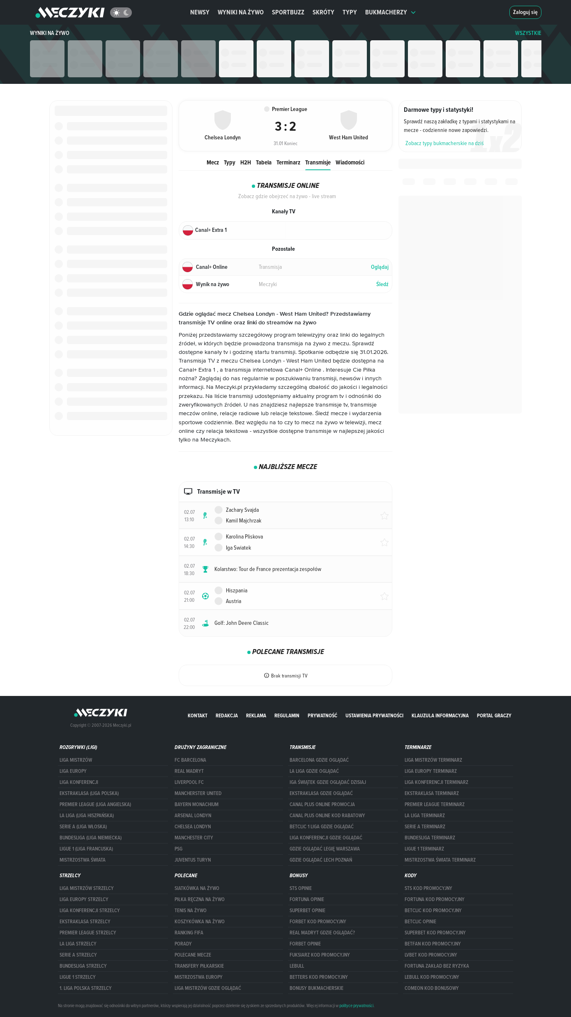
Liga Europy (73, 771)
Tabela (264, 162)
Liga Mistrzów (76, 760)
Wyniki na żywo (241, 12)
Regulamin (286, 715)
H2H (245, 162)
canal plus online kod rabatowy (327, 815)
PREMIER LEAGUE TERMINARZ (435, 804)
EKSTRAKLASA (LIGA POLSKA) (89, 793)
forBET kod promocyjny (318, 921)
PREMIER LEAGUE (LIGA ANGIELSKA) (95, 804)
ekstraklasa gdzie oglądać (321, 793)
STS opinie (301, 888)
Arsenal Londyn (193, 815)
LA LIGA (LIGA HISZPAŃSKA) (87, 815)
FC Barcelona (190, 760)
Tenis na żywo (191, 910)
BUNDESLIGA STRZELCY (83, 966)
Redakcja (227, 715)
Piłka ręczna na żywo (200, 899)
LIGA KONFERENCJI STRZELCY (90, 910)
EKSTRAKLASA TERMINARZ (432, 793)
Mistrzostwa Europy (199, 977)
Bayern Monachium (197, 804)
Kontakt (197, 715)
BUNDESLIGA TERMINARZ (430, 837)
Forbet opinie (305, 944)
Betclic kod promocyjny (433, 910)
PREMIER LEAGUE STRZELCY (88, 932)
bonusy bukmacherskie (316, 988)
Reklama (256, 715)
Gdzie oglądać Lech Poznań (321, 860)
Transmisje (318, 162)
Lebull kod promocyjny (432, 977)
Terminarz (288, 162)
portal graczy (494, 715)
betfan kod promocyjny (433, 944)
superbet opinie (307, 910)
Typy (350, 12)
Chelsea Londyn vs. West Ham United (321, 88)
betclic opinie (420, 921)
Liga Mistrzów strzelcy (87, 888)
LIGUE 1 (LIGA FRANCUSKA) (86, 849)
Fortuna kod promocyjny (435, 899)
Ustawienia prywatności (374, 715)
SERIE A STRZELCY (78, 955)
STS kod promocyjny (428, 888)
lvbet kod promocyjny (431, 955)
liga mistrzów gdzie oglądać (208, 988)
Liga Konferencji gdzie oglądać (326, 837)
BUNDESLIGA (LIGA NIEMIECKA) (91, 837)
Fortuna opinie (307, 899)
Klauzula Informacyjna (440, 715)
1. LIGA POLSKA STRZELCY (86, 988)
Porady (183, 944)
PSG (178, 849)
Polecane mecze (193, 955)
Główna (183, 88)
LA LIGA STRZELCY (78, 944)
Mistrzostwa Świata (83, 860)
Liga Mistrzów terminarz (433, 760)
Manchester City (194, 837)
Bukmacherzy (390, 12)
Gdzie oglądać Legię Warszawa (325, 849)
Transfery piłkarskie (199, 966)
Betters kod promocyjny (319, 977)
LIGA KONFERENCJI (79, 782)
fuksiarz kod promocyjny (320, 955)
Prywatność (322, 715)
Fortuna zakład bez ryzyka (437, 966)
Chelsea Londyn (193, 826)
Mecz (213, 162)
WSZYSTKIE (528, 33)
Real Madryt (189, 771)
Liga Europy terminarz (431, 771)
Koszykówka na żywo (200, 921)
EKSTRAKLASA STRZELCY (85, 921)
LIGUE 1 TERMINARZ (424, 849)
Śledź (382, 284)
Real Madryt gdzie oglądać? (322, 932)
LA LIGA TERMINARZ (425, 815)
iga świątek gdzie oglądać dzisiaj (328, 782)
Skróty (323, 12)
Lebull (297, 966)
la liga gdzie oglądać (314, 771)
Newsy (200, 12)
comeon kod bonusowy (432, 988)
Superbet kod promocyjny (435, 932)
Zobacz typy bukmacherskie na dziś (444, 143)
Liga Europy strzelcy (84, 899)
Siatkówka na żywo (197, 888)
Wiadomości (350, 162)
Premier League (255, 88)
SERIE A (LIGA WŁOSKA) (83, 826)
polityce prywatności (356, 1005)
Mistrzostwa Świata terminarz (440, 860)
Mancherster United (198, 793)
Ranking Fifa (189, 932)
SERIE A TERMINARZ (425, 826)
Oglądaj (380, 266)
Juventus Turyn (193, 860)
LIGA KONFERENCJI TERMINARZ (436, 782)
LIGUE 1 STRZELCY (78, 977)
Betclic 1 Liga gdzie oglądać (322, 826)
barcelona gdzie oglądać (319, 760)
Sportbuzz (288, 12)
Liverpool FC (189, 782)
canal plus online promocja (322, 804)
